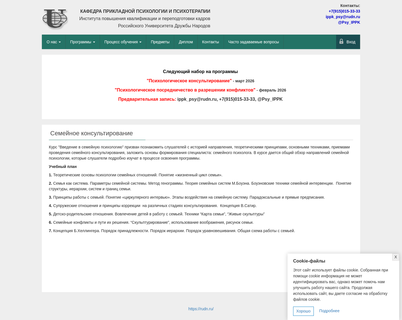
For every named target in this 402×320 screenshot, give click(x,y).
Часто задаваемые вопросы (253, 42)
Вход (350, 42)
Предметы (160, 42)
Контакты (210, 42)
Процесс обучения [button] (123, 42)
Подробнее (329, 311)
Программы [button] (82, 42)
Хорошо (303, 311)
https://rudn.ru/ (201, 309)
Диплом (186, 42)
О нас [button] (54, 42)
